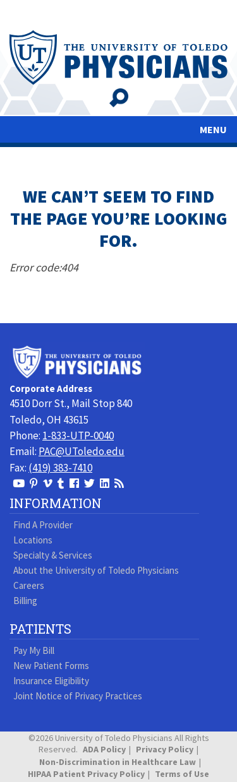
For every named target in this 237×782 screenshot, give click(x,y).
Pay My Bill (33, 650)
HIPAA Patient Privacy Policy (86, 773)
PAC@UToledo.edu (82, 451)
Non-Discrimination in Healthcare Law (117, 761)
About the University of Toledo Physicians (96, 570)
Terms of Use (182, 773)
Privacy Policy (164, 749)
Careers (28, 585)
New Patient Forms (51, 666)
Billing (25, 601)
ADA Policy (104, 749)
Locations (32, 540)
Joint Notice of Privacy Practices (77, 696)
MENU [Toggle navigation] (213, 129)
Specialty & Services (52, 555)
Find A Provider (43, 525)
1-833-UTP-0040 (78, 435)
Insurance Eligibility (51, 681)
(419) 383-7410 (60, 468)
